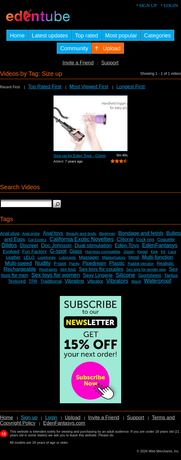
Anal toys (53, 233)
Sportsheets (149, 275)
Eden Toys (127, 245)
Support (109, 62)
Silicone (125, 275)
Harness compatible (102, 251)
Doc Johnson (56, 245)
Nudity (43, 263)
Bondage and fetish (140, 233)
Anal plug (9, 233)
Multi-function (157, 257)
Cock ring (145, 239)
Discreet (29, 245)
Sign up (148, 5)
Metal (134, 257)
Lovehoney (47, 257)
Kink (154, 252)
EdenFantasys (159, 245)
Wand (136, 281)
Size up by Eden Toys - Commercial (79, 155)
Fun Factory (34, 251)
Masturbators (113, 257)
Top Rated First (44, 86)
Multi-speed (18, 263)
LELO (29, 257)
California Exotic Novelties (81, 239)
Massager (89, 257)
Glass (75, 251)
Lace (172, 252)
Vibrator (95, 281)
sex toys (68, 269)
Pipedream (94, 263)
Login (171, 5)
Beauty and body (81, 233)
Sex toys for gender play (146, 269)
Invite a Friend (78, 62)
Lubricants (67, 257)
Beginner (107, 233)
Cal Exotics (37, 240)
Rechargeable (20, 269)
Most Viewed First (88, 86)
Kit (163, 252)
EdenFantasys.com (64, 423)
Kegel (142, 251)
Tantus (171, 275)
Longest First (130, 86)
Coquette (166, 239)
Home (6, 417)
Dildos (9, 245)
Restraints (48, 269)
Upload (72, 417)
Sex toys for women (55, 275)
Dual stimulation (93, 245)
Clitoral (125, 239)
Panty (74, 263)
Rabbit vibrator (141, 263)
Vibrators (117, 281)
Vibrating (74, 281)
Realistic (165, 263)
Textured (17, 281)
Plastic (117, 263)
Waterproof (157, 281)
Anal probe (31, 234)
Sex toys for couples (101, 269)
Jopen (128, 251)
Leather (13, 257)
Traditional (51, 281)
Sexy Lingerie (98, 275)
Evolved (11, 251)
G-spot (58, 251)
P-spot (60, 263)
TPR (33, 281)
